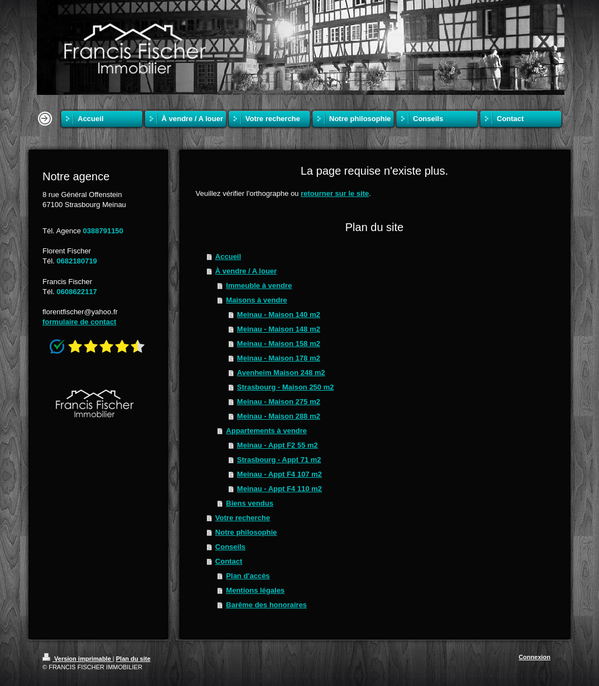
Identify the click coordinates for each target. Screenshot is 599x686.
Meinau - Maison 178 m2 (278, 358)
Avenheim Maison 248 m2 (281, 372)
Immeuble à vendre (259, 285)
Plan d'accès (248, 576)
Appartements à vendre (266, 430)
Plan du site (133, 658)
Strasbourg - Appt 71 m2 (279, 459)
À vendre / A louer (246, 271)
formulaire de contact (79, 322)
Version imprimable (77, 658)
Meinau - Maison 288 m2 (278, 416)
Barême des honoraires (266, 605)
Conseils (230, 547)
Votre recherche (242, 518)
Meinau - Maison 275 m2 (278, 401)
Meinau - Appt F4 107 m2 (279, 474)
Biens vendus (250, 503)
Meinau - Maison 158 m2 (278, 343)
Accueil (228, 256)
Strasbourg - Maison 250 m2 (285, 387)
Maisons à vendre (256, 300)
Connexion (534, 657)
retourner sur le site (335, 193)
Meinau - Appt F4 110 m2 (279, 488)
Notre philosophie (246, 532)
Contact (228, 561)
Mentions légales (255, 590)
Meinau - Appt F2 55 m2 (277, 445)
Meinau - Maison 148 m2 (278, 329)
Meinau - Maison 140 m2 (278, 314)
